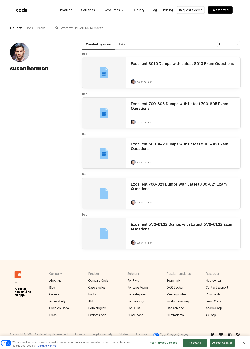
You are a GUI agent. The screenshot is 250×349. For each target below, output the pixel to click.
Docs (29, 28)
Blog (153, 10)
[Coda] (22, 10)
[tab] (99, 46)
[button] (228, 44)
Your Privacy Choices (170, 335)
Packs (41, 28)
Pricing (168, 10)
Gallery (139, 10)
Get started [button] (220, 10)
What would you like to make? (82, 28)
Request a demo (190, 10)
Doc (84, 53)
